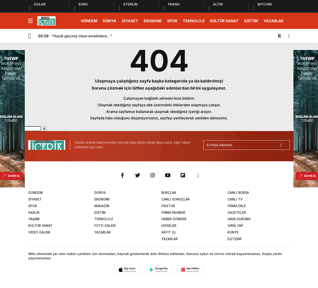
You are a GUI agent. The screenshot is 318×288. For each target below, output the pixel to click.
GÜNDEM (89, 21)
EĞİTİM (251, 21)
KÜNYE (233, 232)
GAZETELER (237, 212)
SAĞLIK (33, 212)
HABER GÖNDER (173, 219)
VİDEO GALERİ (39, 232)
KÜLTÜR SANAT (224, 21)
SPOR (172, 21)
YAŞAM (33, 219)
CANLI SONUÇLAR (175, 199)
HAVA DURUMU (239, 219)
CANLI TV (235, 199)
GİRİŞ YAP (235, 226)
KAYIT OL (168, 232)
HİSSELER (168, 226)
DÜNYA (109, 21)
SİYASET (130, 21)
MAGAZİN (101, 206)
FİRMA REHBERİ (173, 212)
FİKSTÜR (168, 206)
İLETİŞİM (234, 239)
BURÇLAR (168, 193)
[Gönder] (284, 145)
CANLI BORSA (238, 193)
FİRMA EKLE (237, 206)
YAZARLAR (273, 21)
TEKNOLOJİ (194, 21)
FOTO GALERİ (105, 226)
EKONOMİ (153, 21)
